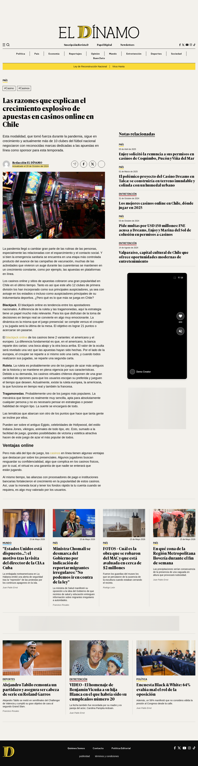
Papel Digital (104, 44)
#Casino (9, 88)
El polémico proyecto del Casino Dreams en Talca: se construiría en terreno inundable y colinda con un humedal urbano (157, 180)
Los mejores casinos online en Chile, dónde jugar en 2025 (156, 205)
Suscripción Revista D (76, 44)
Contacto (98, 748)
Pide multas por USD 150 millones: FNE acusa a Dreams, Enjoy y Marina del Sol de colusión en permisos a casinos (155, 230)
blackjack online (16, 337)
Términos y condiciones (107, 756)
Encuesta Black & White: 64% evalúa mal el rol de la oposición (163, 689)
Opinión (95, 53)
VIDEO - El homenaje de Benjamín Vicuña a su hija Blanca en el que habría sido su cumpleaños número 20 (98, 692)
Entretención (133, 53)
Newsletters (127, 44)
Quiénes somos (76, 748)
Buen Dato (99, 58)
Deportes (156, 53)
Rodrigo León (109, 587)
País (36, 53)
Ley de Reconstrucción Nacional (90, 66)
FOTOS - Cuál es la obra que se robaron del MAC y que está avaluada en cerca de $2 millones (122, 557)
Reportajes (75, 53)
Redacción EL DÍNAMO (27, 162)
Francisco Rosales (61, 605)
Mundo (113, 53)
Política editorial (121, 748)
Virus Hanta (118, 66)
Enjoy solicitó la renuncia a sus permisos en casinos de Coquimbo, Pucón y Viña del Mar (156, 156)
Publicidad (84, 756)
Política (20, 53)
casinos (55, 453)
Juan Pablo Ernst (10, 587)
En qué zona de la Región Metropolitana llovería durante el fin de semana (174, 555)
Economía (54, 53)
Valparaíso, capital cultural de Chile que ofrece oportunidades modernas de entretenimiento (153, 257)
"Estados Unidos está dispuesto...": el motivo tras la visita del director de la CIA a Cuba (23, 557)
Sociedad (176, 53)
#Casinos (24, 88)
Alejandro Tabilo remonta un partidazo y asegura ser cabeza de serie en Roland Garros (31, 689)
